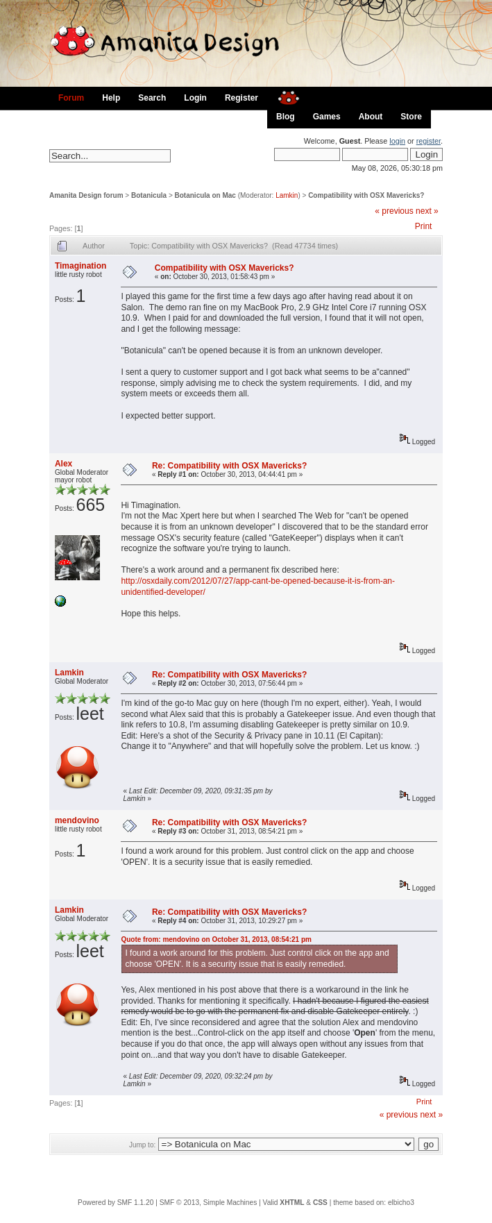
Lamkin (286, 195)
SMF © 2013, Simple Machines (208, 1202)
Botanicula (149, 195)
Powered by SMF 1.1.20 (115, 1202)
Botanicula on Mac (205, 195)
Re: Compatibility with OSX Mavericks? (229, 466)
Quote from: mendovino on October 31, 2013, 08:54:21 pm (216, 939)
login (397, 141)
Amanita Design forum (86, 195)
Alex (63, 464)
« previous (394, 211)
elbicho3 (401, 1202)
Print (423, 226)
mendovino (77, 820)
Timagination (80, 266)
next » (427, 211)
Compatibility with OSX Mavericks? (366, 195)
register (428, 141)
